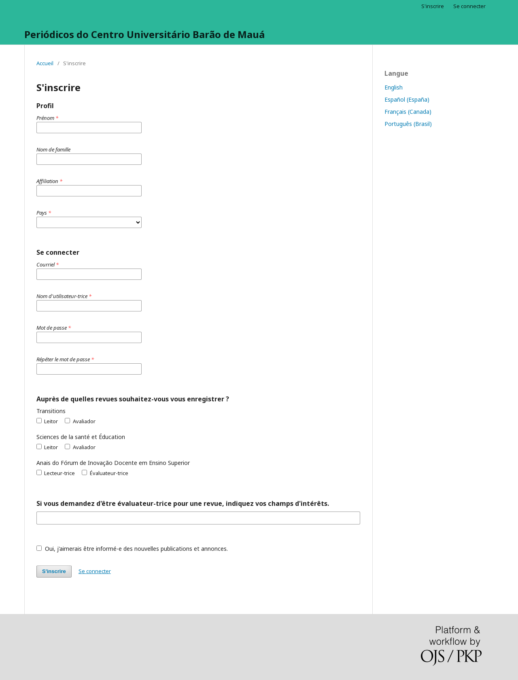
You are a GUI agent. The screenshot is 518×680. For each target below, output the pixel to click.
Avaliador (80, 421)
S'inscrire (432, 6)
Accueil (44, 63)
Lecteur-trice (55, 473)
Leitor (47, 421)
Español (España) (406, 99)
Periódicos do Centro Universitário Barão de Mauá (144, 34)
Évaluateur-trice (105, 473)
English (393, 87)
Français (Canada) (407, 111)
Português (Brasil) (408, 124)
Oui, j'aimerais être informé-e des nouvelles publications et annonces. (132, 548)
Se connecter (469, 6)
